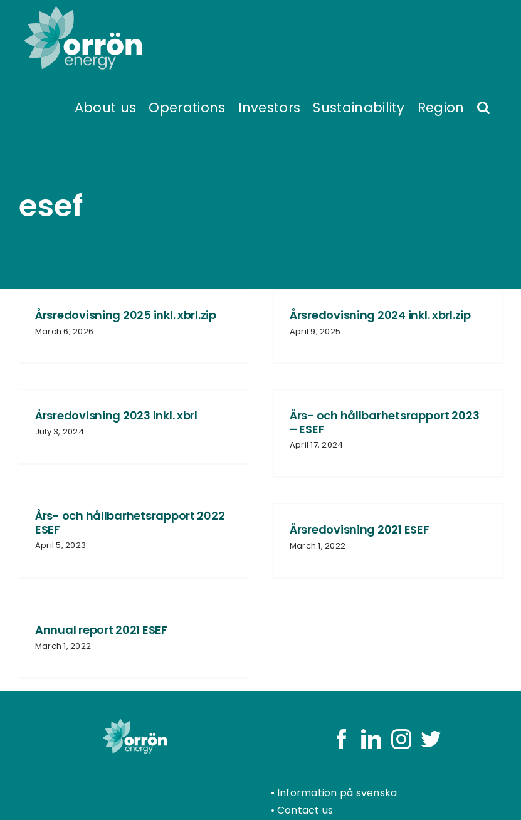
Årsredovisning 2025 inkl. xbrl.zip (125, 315)
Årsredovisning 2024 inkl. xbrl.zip (380, 315)
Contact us (305, 810)
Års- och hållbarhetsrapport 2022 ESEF (129, 522)
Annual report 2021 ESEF (101, 630)
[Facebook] (342, 739)
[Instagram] (401, 739)
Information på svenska (337, 793)
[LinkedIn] (371, 739)
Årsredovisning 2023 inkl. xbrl (116, 415)
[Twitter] (431, 739)
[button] (483, 106)
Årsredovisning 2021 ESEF (359, 529)
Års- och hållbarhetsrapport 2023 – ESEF (384, 422)
